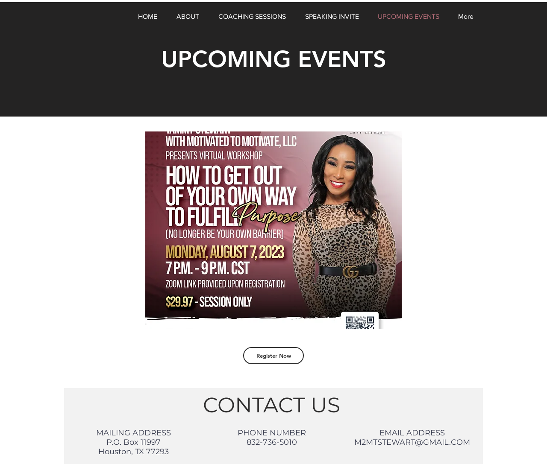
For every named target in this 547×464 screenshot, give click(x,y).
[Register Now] (273, 355)
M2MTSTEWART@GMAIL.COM (412, 442)
